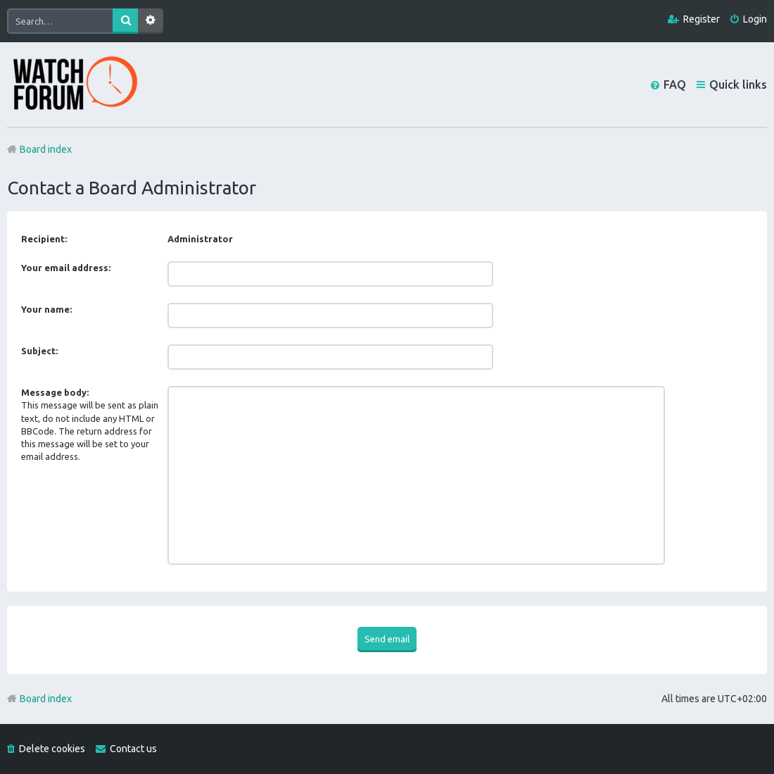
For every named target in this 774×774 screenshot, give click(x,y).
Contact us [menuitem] (133, 748)
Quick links (738, 84)
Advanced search (150, 21)
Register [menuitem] (701, 19)
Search (125, 21)
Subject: (39, 351)
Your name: (46, 309)
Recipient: (44, 239)
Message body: (55, 392)
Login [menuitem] (755, 19)
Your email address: (65, 268)
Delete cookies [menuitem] (52, 748)
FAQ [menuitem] (675, 84)
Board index (46, 698)
